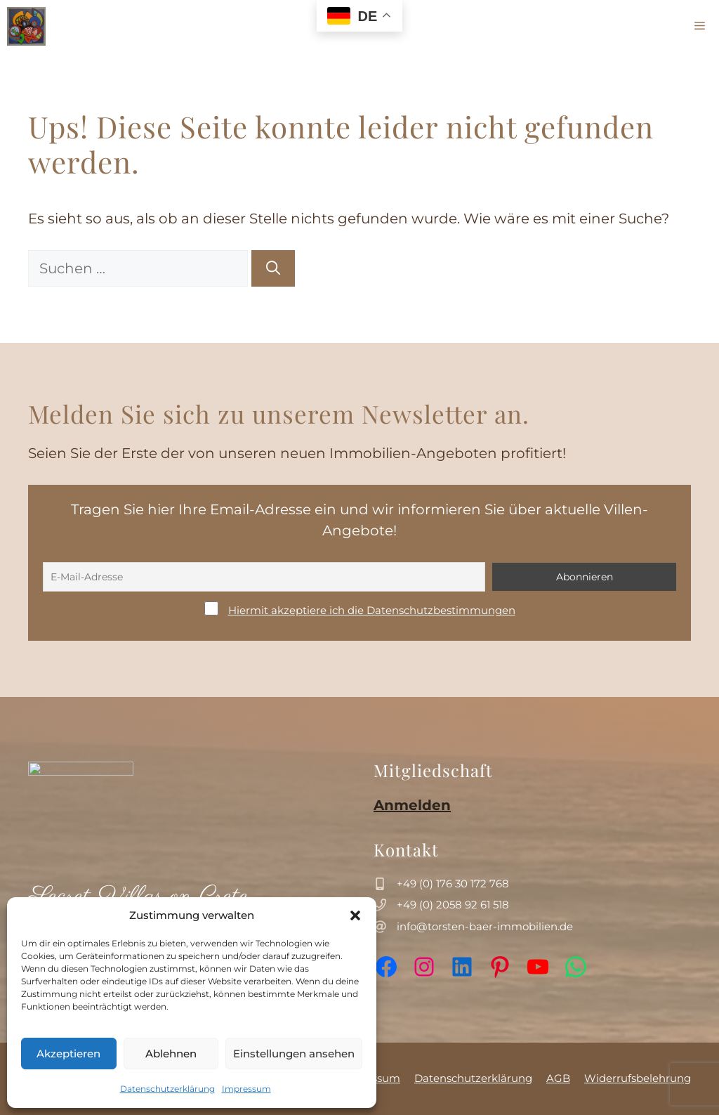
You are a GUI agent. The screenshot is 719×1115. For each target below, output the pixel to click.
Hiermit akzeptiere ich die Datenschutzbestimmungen (371, 610)
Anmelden (412, 805)
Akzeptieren (68, 1053)
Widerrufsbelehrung (637, 1078)
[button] (355, 915)
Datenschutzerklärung (167, 1088)
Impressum (246, 1088)
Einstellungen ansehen (294, 1053)
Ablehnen (171, 1053)
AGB (558, 1078)
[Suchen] (273, 268)
